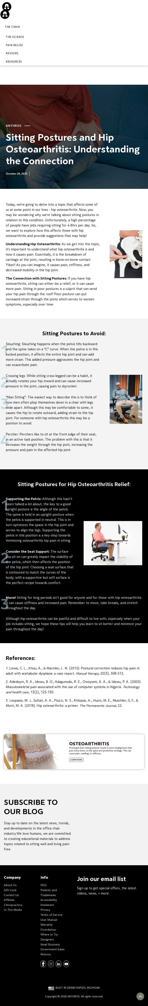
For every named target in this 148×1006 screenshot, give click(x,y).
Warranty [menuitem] (46, 924)
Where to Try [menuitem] (49, 934)
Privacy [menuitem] (45, 909)
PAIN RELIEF (14, 45)
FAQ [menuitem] (43, 885)
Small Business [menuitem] (50, 944)
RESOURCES (14, 61)
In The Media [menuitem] (13, 909)
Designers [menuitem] (47, 939)
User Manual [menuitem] (48, 920)
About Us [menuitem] (10, 885)
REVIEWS (12, 53)
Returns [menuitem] (45, 954)
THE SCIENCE (15, 37)
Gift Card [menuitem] (10, 890)
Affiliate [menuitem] (9, 900)
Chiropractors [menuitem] (13, 905)
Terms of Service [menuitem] (51, 914)
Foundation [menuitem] (48, 929)
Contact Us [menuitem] (11, 895)
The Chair (12, 27)
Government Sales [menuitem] (52, 949)
